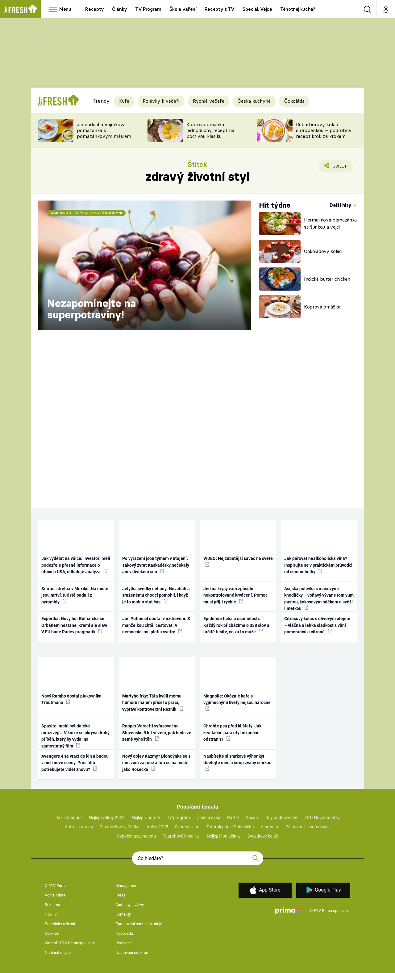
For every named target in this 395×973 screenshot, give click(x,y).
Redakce (123, 943)
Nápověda (124, 933)
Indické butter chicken (327, 279)
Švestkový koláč (262, 836)
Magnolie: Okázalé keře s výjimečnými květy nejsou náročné (237, 702)
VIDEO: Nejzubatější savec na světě (238, 561)
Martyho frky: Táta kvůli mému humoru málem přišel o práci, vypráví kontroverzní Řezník (152, 703)
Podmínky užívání (60, 923)
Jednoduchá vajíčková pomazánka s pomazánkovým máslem (104, 130)
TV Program (148, 9)
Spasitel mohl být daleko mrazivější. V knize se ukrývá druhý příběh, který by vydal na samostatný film (75, 735)
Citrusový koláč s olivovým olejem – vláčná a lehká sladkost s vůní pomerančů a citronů (317, 625)
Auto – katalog (79, 826)
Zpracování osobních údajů (138, 923)
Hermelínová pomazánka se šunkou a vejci (330, 223)
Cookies (52, 933)
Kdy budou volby (281, 817)
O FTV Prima (56, 885)
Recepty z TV (220, 9)
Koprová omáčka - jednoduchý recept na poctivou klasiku (210, 130)
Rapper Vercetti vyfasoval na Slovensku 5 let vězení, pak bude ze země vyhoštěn (156, 732)
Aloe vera (269, 826)
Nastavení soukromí (132, 952)
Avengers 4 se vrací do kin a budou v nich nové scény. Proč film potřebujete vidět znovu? (75, 763)
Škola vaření (183, 9)
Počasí (252, 817)
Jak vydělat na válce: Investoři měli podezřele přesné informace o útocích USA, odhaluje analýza (75, 565)
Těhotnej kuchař (297, 9)
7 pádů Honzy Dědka (119, 826)
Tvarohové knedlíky (181, 836)
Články (119, 9)
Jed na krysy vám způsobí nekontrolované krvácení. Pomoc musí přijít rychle (235, 595)
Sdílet (338, 167)
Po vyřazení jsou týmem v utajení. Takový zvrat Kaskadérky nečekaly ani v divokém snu (155, 565)
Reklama (52, 904)
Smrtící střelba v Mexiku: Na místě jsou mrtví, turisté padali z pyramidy (74, 595)
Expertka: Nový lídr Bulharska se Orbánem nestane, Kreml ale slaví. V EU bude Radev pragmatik (75, 625)
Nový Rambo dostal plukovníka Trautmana (71, 699)
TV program (178, 817)
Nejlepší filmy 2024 (107, 817)
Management (127, 885)
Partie (233, 817)
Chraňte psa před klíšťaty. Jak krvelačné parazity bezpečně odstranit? (232, 732)
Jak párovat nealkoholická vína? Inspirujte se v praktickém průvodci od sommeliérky (318, 565)
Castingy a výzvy (129, 904)
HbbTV (51, 914)
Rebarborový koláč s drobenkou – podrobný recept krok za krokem (323, 130)
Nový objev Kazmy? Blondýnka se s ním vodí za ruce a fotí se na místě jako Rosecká (156, 763)
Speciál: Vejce (257, 9)
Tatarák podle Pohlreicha (230, 826)
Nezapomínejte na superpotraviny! (91, 309)
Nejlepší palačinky (224, 836)
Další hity (341, 205)
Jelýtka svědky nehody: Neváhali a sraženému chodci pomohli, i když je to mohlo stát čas (156, 595)
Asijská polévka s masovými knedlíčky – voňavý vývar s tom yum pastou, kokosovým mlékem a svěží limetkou (319, 598)
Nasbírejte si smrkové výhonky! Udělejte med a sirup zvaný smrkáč (237, 762)
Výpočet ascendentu (136, 836)
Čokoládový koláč (323, 251)
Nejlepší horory (146, 817)
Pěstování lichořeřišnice (308, 826)
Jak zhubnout (69, 817)
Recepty (94, 9)
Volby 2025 (157, 826)
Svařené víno (187, 826)
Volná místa (55, 895)
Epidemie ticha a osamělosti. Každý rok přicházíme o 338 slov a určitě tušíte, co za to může (236, 625)
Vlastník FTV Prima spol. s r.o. (70, 943)
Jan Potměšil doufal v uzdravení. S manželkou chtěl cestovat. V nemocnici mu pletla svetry (156, 625)
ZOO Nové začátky (322, 817)
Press (120, 895)
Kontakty (123, 914)
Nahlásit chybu (58, 952)
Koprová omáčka (322, 307)
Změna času (208, 817)
